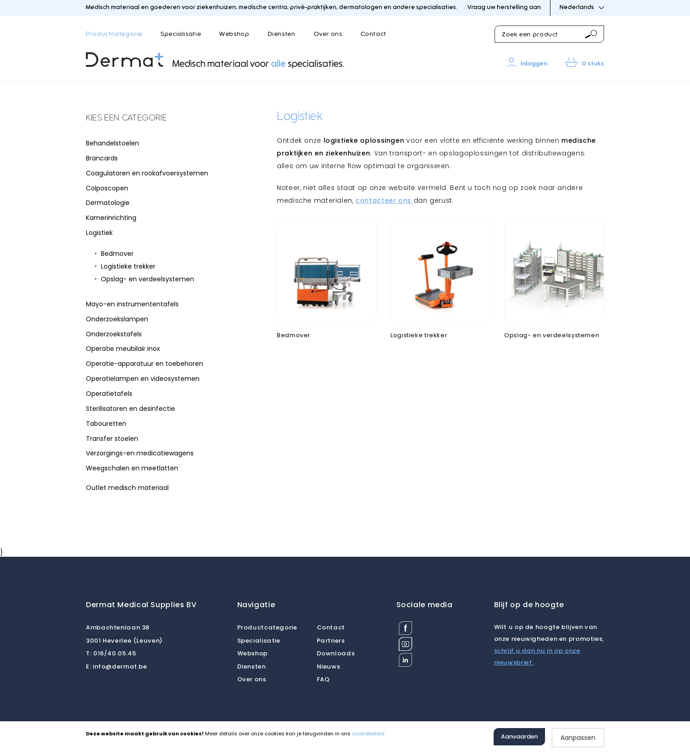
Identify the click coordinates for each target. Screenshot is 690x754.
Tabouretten (106, 423)
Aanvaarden (519, 736)
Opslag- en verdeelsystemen (147, 279)
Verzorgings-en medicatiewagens (140, 453)
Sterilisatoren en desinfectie (130, 408)
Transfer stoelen (112, 438)
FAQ (323, 679)
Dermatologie (108, 202)
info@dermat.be (116, 666)
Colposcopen (107, 188)
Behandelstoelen (112, 143)
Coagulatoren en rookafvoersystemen (147, 173)
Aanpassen (577, 737)
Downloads (336, 653)
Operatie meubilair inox (123, 348)
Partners (331, 640)
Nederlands (582, 7)
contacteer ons (384, 200)
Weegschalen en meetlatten (132, 468)
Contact (373, 34)
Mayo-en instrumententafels (132, 304)
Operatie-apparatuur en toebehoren (144, 363)
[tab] (154, 119)
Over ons (328, 34)
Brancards (102, 158)
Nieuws (328, 666)
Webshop (234, 34)
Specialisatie (180, 34)
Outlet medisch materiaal (127, 487)
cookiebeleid (368, 733)
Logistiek (99, 232)
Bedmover (117, 253)
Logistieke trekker (128, 266)
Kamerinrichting (111, 217)
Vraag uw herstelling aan (504, 7)
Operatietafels (109, 393)
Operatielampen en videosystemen (143, 378)
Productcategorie (114, 34)
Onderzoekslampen (117, 319)
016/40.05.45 (111, 653)
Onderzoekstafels (114, 334)
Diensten (281, 34)
